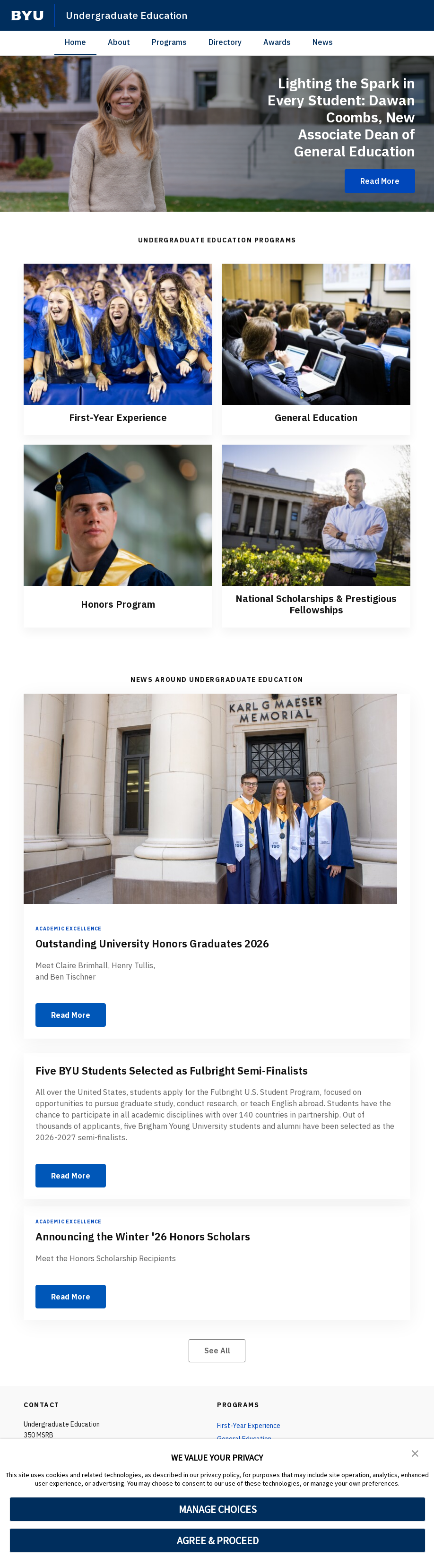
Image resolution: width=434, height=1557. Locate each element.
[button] (415, 1452)
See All (217, 1350)
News (322, 42)
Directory (225, 42)
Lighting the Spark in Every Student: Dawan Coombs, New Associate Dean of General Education (341, 117)
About (119, 42)
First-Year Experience (118, 417)
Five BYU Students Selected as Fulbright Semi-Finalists (171, 1070)
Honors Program (118, 604)
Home (75, 42)
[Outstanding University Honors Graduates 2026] (217, 799)
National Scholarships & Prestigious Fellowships (316, 605)
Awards (277, 42)
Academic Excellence (68, 929)
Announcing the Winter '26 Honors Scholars (142, 1236)
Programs (169, 42)
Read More (70, 1015)
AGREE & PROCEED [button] (218, 1540)
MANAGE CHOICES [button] (218, 1509)
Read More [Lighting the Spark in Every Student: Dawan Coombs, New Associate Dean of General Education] (379, 181)
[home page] (27, 15)
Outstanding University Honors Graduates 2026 (152, 944)
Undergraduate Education (127, 15)
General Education (316, 417)
